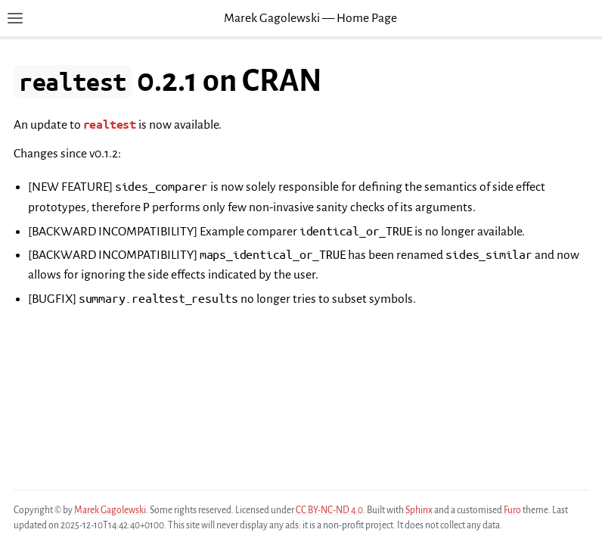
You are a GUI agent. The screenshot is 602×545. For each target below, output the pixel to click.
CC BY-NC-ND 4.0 (329, 510)
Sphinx (419, 510)
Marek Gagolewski (110, 510)
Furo (512, 510)
